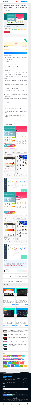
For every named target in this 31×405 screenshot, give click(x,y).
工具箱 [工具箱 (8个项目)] (23, 359)
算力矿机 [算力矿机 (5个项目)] (15, 364)
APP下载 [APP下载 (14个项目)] (5, 355)
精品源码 (6, 10)
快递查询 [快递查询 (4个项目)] (16, 361)
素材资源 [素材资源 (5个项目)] (22, 364)
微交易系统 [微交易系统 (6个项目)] (12, 361)
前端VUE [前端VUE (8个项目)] (16, 356)
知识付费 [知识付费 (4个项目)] (11, 364)
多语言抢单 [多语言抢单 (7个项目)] (11, 359)
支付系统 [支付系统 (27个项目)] (23, 361)
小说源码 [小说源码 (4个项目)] (20, 359)
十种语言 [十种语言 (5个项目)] (20, 356)
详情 (13, 304)
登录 (25, 1)
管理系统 (6, 269)
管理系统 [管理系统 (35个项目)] (18, 364)
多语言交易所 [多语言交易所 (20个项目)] (20, 358)
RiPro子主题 (21, 394)
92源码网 (6, 271)
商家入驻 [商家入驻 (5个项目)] (12, 358)
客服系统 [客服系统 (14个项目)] (16, 359)
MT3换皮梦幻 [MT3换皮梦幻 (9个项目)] (14, 355)
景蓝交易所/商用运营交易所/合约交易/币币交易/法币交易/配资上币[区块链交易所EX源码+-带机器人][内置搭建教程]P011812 (17, 348)
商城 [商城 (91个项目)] (4, 358)
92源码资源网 (12, 397)
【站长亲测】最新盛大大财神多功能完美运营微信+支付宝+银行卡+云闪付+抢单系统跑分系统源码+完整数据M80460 (18, 331)
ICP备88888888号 (24, 397)
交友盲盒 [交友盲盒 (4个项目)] (5, 356)
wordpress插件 (25, 382)
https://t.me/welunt (7, 35)
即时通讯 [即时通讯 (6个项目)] (23, 356)
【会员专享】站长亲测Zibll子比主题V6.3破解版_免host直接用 (17, 341)
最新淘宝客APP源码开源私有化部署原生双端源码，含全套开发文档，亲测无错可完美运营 (17, 345)
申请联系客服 (9, 394)
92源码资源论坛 (15, 394)
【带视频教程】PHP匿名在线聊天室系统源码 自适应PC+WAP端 (18, 337)
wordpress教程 (25, 385)
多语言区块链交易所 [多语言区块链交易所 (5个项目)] (6, 359)
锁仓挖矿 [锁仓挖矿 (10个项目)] (5, 367)
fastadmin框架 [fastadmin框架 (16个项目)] (9, 355)
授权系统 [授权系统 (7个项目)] (20, 361)
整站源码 (18, 379)
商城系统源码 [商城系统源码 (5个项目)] (8, 358)
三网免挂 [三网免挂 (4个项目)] (24, 355)
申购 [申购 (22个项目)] (8, 364)
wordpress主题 (25, 379)
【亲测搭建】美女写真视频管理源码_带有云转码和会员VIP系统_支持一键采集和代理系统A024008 (17, 335)
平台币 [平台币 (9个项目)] (5, 361)
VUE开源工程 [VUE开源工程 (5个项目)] (19, 355)
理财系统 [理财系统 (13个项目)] (5, 364)
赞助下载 (7, 31)
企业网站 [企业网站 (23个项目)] (12, 356)
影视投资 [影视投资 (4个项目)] (8, 361)
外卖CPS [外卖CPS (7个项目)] (16, 358)
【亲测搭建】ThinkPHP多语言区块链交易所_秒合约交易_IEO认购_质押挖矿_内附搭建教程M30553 (22, 321)
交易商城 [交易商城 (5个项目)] (8, 356)
